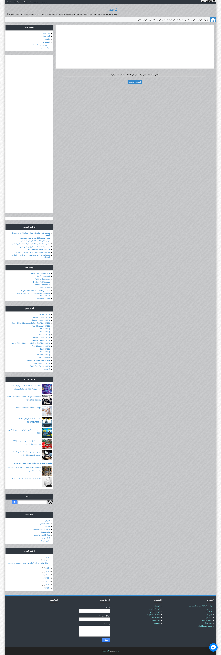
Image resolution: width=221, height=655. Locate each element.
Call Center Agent (43, 276)
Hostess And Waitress (41, 282)
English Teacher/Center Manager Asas (35, 291)
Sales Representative (42, 285)
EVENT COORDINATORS (40, 273)
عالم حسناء (106, 651)
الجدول (47, 526)
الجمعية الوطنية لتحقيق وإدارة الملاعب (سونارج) (33, 252)
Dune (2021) (45, 332)
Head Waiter (45, 288)
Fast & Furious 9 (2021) (41, 326)
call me (25, 2)
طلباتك (47, 39)
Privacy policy (34, 2)
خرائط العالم (45, 48)
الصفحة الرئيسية (135, 82)
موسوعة (206, 20)
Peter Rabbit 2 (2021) (42, 363)
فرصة (113, 9)
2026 (47, 557)
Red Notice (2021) (43, 355)
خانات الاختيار (45, 524)
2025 (47, 568)
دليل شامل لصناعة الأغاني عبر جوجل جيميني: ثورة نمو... (28, 563)
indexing (16, 2)
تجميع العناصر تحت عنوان (41, 529)
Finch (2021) (45, 329)
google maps (207, 620)
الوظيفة (199, 20)
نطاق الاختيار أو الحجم (42, 535)
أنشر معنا (46, 36)
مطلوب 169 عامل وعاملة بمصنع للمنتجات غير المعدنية (31, 244)
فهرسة (209, 614)
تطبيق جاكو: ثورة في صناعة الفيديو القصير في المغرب (33, 463)
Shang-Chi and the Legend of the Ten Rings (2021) (31, 323)
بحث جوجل (46, 33)
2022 (47, 578)
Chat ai (8, 2)
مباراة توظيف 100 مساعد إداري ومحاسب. (35, 238)
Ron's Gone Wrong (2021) (40, 366)
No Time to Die (44, 358)
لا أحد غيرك (46, 369)
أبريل (45, 560)
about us (44, 2)
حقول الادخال (45, 541)
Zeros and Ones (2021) (41, 320)
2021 (47, 581)
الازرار (47, 521)
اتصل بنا (209, 612)
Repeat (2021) (44, 314)
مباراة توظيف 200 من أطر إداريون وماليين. (35, 247)
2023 (47, 575)
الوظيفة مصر (167, 20)
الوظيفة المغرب (189, 20)
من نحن (209, 609)
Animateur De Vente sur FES (39, 249)
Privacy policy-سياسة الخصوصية (200, 606)
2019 (47, 588)
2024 (47, 571)
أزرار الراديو (46, 538)
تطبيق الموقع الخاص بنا (41, 45)
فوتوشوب (46, 42)
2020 (47, 585)
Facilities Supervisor (42, 279)
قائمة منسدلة (45, 532)
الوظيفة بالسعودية (155, 20)
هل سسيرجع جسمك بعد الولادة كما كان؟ (26, 478)
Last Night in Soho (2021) (40, 317)
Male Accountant (43, 298)
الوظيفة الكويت (141, 20)
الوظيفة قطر (177, 20)
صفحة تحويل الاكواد (205, 626)
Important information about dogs (28, 408)
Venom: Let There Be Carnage (38, 360)
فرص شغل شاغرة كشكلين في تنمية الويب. (34, 241)
